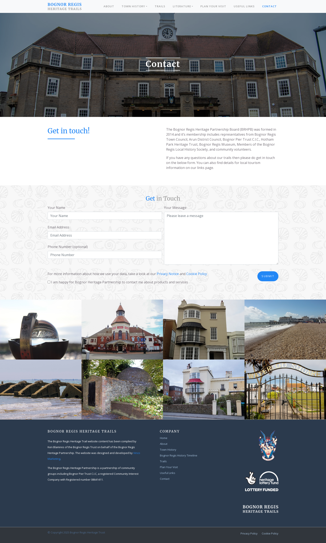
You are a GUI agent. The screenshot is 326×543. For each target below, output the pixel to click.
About (109, 6)
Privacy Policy (249, 533)
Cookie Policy (270, 533)
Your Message (175, 207)
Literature (182, 6)
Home (163, 438)
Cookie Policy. (196, 274)
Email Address (58, 227)
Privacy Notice (168, 274)
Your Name (56, 207)
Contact (269, 6)
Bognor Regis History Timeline (178, 455)
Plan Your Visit (213, 6)
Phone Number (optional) (68, 246)
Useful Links (244, 6)
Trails (160, 6)
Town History (133, 6)
